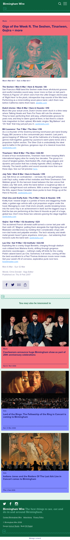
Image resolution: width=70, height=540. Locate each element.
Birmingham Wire (14, 4)
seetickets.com (42, 124)
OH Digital (28, 526)
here (35, 169)
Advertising (27, 517)
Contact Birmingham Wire (12, 517)
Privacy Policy (38, 517)
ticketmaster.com (10, 261)
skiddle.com (41, 102)
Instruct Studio (14, 526)
